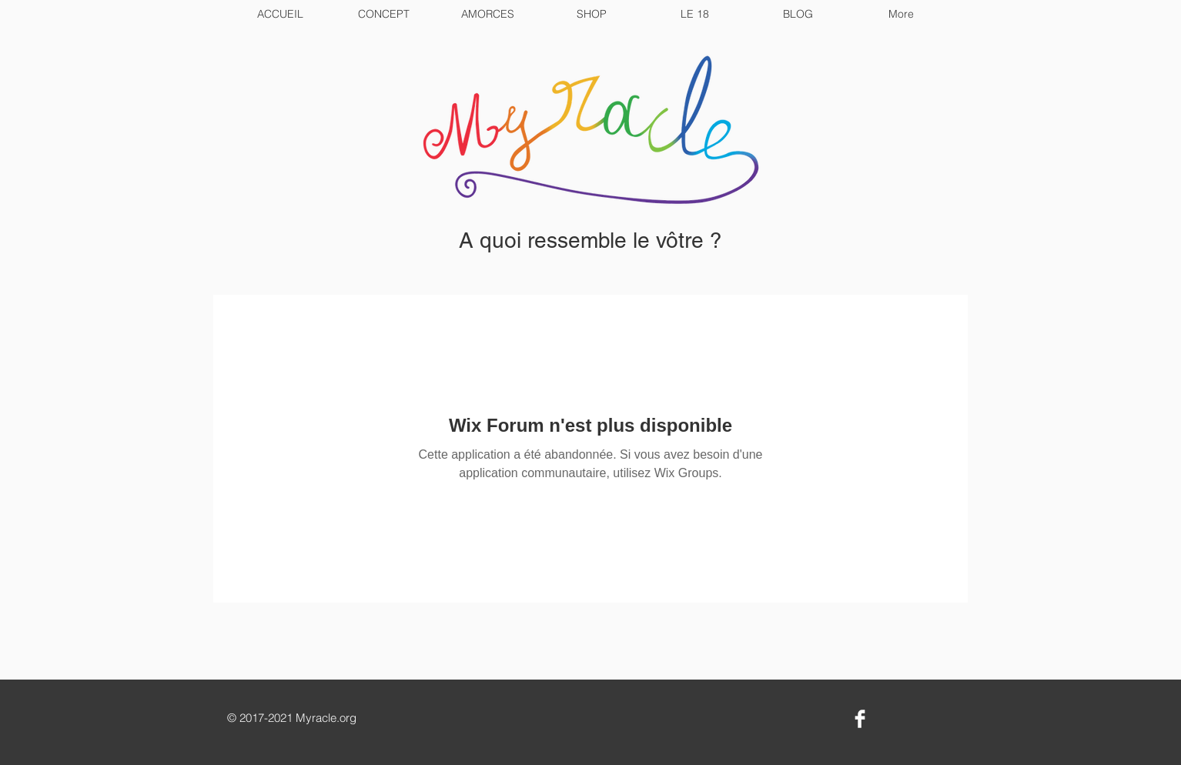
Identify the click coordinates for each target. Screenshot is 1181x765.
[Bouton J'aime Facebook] (910, 720)
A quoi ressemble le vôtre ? (590, 240)
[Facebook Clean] (860, 719)
